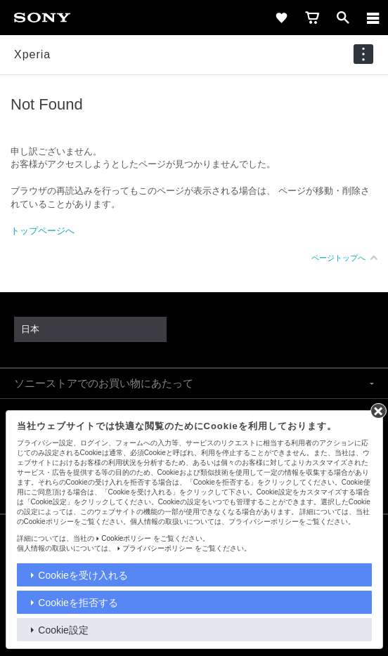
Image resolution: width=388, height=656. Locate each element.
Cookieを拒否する (78, 602)
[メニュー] (373, 17)
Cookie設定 (63, 630)
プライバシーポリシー (157, 548)
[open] (343, 17)
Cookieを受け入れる (83, 575)
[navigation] (363, 54)
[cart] (312, 17)
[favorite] (281, 17)
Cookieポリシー (126, 538)
